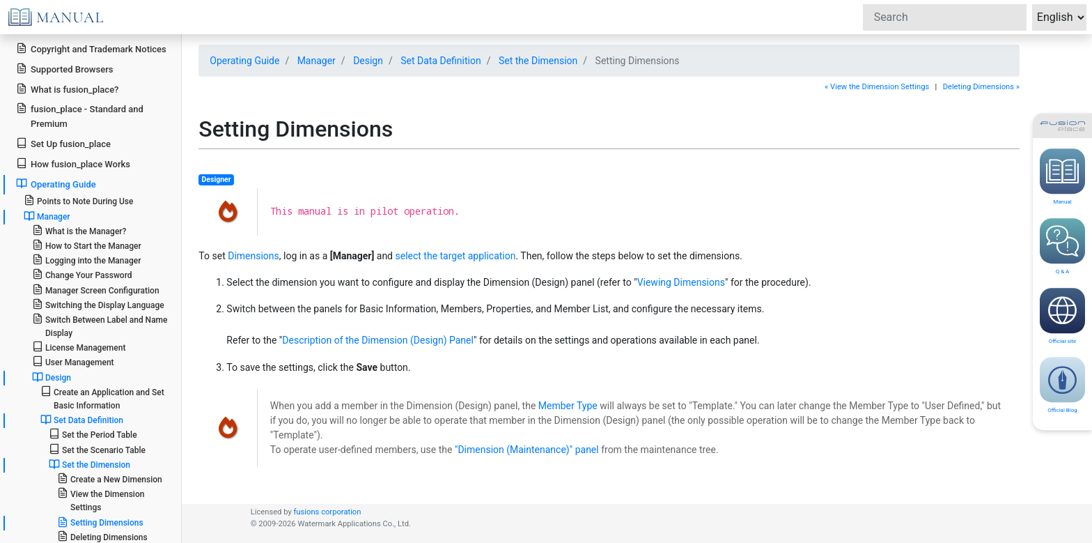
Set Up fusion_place (63, 143)
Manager (47, 216)
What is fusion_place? (67, 89)
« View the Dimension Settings (877, 86)
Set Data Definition (81, 419)
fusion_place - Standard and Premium (79, 115)
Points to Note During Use (79, 200)
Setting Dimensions (100, 522)
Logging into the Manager (86, 260)
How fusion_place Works (73, 163)
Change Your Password (82, 274)
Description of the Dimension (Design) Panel (378, 340)
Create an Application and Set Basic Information (102, 398)
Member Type (568, 405)
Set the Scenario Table (97, 449)
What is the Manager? (79, 230)
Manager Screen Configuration (95, 290)
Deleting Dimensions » (981, 86)
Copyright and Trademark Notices (91, 48)
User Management (73, 361)
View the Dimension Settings (101, 499)
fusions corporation (327, 512)
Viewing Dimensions (681, 282)
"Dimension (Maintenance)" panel (527, 449)
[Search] (945, 17)
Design (51, 377)
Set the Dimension (89, 464)
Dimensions (253, 255)
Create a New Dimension (109, 478)
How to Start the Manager (86, 245)
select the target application (455, 255)
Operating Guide (56, 184)
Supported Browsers (64, 69)
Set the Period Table (93, 434)
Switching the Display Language (98, 304)
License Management (79, 347)
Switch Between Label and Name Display (100, 325)
